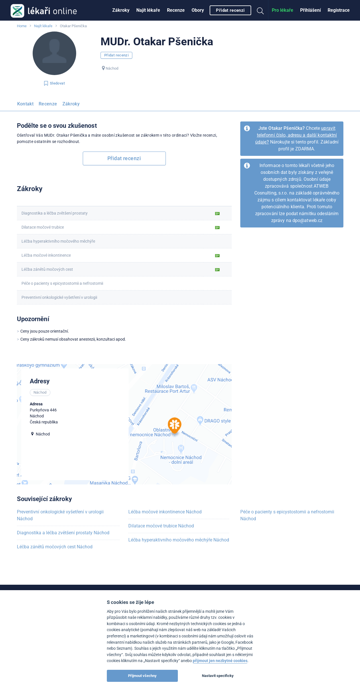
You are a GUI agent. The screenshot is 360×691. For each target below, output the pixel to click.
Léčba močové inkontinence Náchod (165, 512)
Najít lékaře (148, 10)
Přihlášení (310, 10)
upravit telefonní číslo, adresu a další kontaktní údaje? (296, 135)
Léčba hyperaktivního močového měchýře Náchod (178, 540)
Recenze (176, 10)
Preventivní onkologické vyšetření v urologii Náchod (60, 515)
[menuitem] (121, 10)
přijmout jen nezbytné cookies (220, 660)
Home (22, 26)
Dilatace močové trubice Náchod (161, 526)
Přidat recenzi (230, 10)
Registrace (339, 10)
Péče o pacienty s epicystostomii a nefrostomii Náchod (287, 515)
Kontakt (25, 104)
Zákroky (120, 10)
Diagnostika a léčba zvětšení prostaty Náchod (63, 532)
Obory (198, 10)
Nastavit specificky (218, 676)
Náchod (112, 68)
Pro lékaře (282, 10)
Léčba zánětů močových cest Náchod (55, 546)
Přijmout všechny (142, 676)
